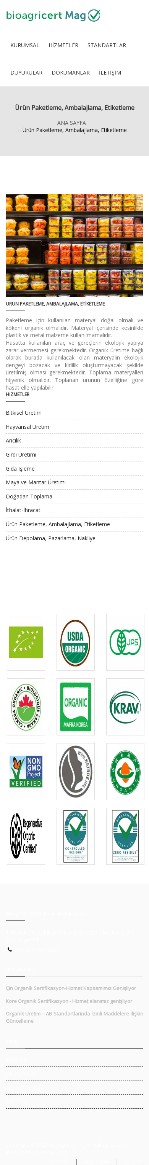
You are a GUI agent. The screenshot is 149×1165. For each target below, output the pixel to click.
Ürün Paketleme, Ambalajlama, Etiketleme (58, 524)
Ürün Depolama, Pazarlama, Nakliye (51, 538)
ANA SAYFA (71, 122)
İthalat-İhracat (23, 510)
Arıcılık (13, 440)
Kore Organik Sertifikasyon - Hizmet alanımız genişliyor (69, 1001)
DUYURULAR (26, 72)
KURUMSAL (24, 45)
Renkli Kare (54, 1152)
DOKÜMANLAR (71, 72)
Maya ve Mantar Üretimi (36, 482)
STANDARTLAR (106, 45)
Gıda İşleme (20, 468)
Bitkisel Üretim (24, 412)
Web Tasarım (22, 1152)
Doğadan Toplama (29, 496)
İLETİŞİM (110, 72)
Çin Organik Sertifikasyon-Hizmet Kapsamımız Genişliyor (71, 988)
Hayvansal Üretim (27, 426)
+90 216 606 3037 (37, 949)
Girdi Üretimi (21, 454)
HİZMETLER (63, 45)
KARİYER (16, 1059)
